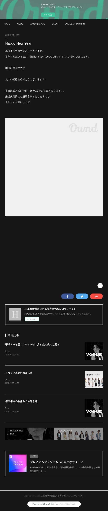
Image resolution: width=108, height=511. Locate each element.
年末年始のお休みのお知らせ (21, 401)
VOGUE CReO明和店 (75, 24)
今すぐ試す (48, 15)
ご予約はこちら (37, 24)
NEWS (20, 24)
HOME (7, 24)
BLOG (55, 24)
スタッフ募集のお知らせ (18, 373)
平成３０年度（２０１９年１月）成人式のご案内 (32, 344)
